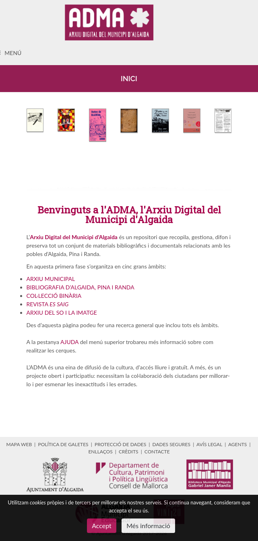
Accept (101, 525)
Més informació (148, 525)
